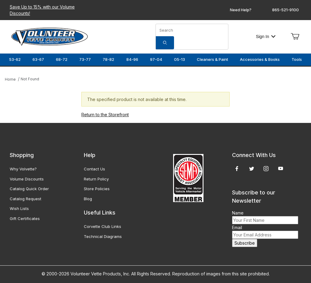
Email (237, 227)
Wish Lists (19, 208)
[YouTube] (280, 168)
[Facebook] (237, 168)
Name (238, 212)
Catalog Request (25, 198)
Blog (88, 198)
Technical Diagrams (103, 236)
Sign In (265, 36)
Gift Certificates (25, 218)
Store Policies (97, 188)
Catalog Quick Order (29, 188)
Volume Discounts (27, 178)
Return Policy (96, 178)
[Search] (165, 42)
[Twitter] (252, 168)
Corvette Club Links (102, 226)
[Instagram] (266, 168)
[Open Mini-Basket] (295, 36)
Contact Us (94, 168)
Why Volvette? (23, 168)
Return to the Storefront (105, 114)
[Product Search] (192, 30)
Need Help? (240, 9)
